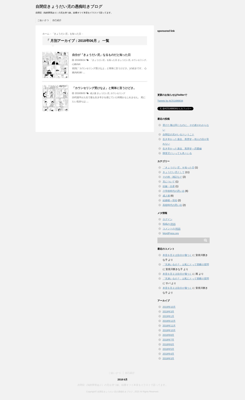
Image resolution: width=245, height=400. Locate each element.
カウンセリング (138, 60)
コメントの (172, 228)
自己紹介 (56, 20)
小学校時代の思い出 (174, 191)
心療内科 (76, 64)
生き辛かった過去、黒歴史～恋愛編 (182, 148)
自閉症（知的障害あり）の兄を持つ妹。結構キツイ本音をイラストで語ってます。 (122, 384)
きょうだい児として (174, 172)
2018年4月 (168, 353)
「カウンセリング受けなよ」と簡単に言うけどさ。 (104, 88)
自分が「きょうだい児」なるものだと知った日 (101, 54)
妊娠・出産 (169, 186)
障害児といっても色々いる (177, 153)
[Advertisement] (183, 64)
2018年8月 (168, 335)
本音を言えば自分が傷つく (177, 255)
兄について (169, 181)
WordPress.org (171, 233)
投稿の (169, 224)
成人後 (93, 93)
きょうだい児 (124, 60)
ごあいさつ (43, 20)
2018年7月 (168, 339)
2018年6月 (168, 344)
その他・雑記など (172, 176)
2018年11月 (169, 325)
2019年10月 (169, 306)
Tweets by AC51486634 (170, 100)
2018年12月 (169, 321)
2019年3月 (168, 311)
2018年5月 (168, 349)
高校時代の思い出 (172, 205)
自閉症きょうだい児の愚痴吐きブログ (69, 6)
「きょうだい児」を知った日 (103, 60)
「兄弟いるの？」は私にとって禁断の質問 (186, 264)
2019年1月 (168, 316)
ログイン (167, 219)
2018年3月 (168, 358)
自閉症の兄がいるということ (178, 134)
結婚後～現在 (170, 200)
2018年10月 (169, 330)
